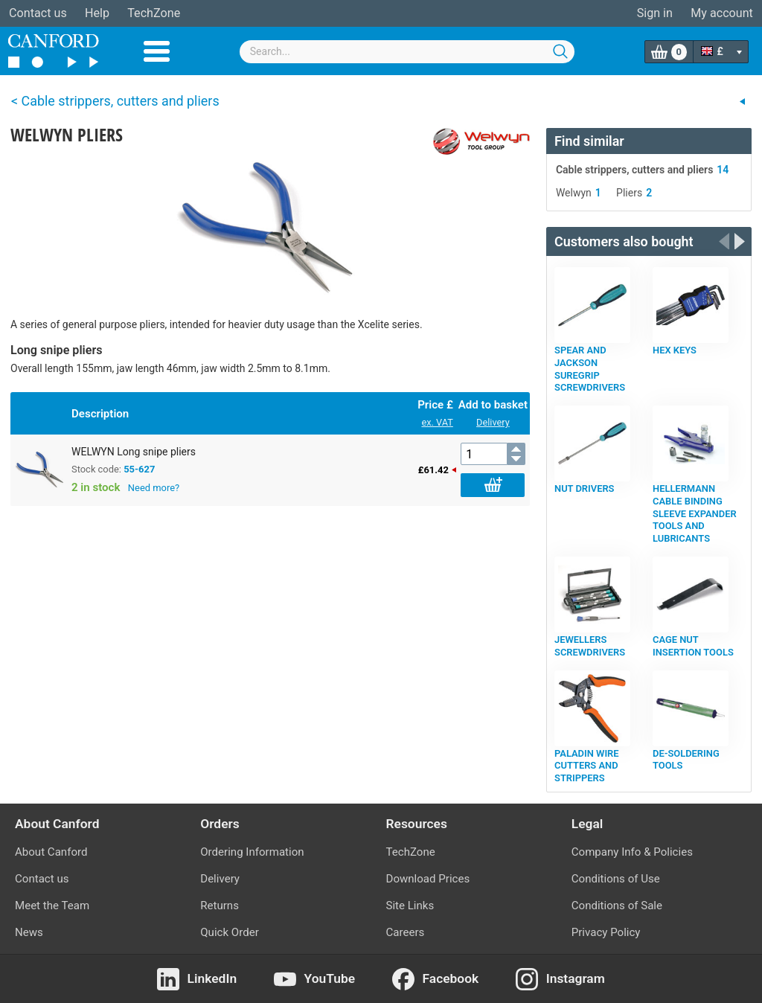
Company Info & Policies (632, 852)
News (29, 932)
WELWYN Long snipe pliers (133, 452)
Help (97, 13)
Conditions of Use (616, 878)
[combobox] (407, 51)
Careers (405, 932)
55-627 (139, 469)
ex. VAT (436, 422)
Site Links (410, 905)
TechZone (153, 13)
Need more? (153, 487)
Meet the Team (52, 905)
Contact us (38, 13)
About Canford (51, 852)
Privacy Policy (606, 932)
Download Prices (428, 878)
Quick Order (229, 932)
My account (722, 13)
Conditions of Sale (617, 905)
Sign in (655, 13)
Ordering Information (252, 852)
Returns (219, 905)
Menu (157, 51)
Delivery (493, 422)
